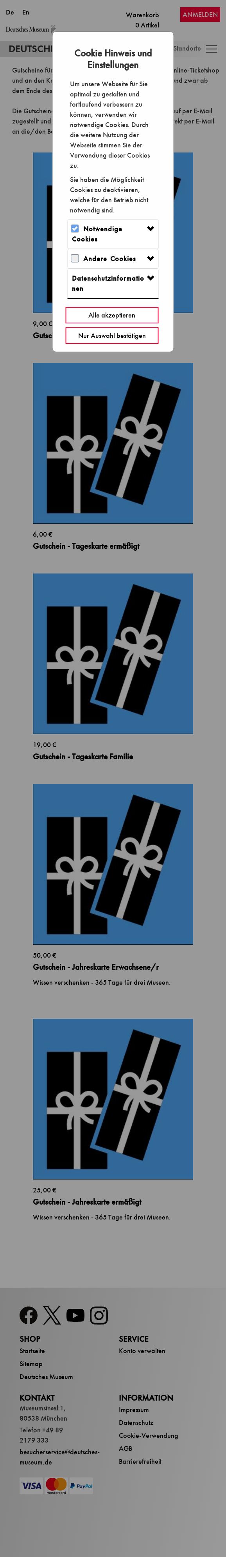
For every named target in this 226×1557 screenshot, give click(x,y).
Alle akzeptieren (111, 315)
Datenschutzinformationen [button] (108, 283)
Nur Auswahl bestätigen (112, 335)
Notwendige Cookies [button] (97, 234)
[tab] (113, 234)
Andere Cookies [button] (109, 258)
